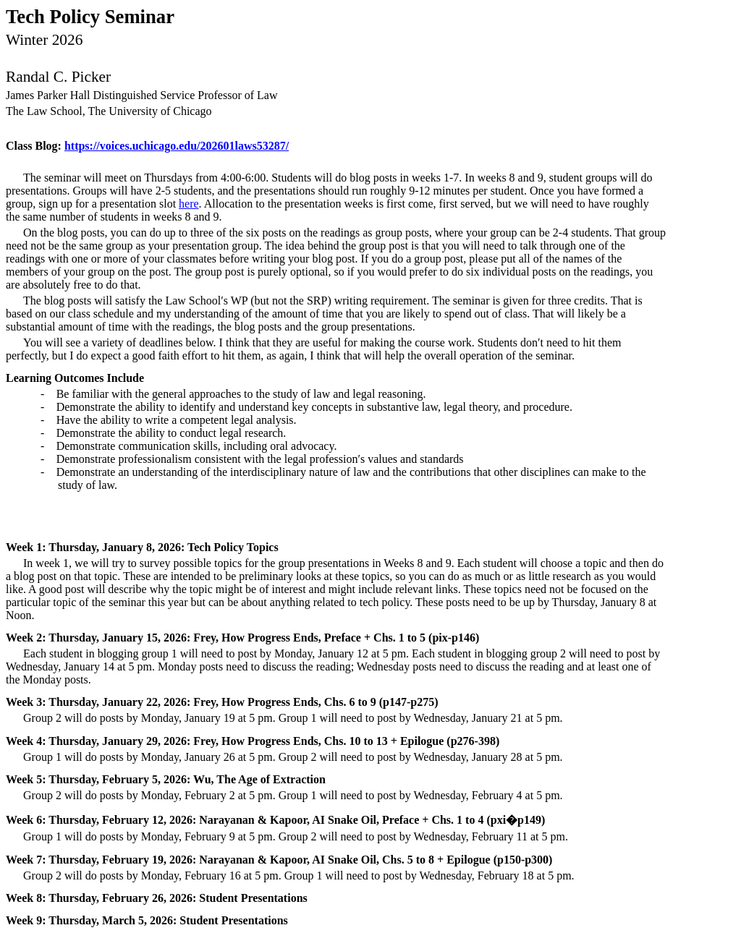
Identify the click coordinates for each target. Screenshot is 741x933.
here (189, 203)
